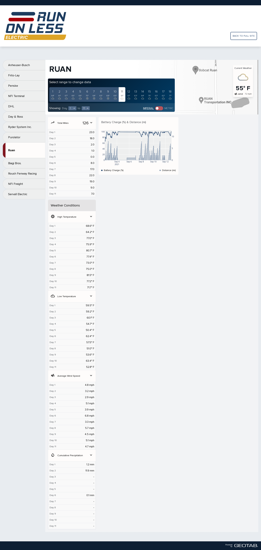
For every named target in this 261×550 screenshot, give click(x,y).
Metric (168, 108)
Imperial (148, 108)
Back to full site (244, 35)
